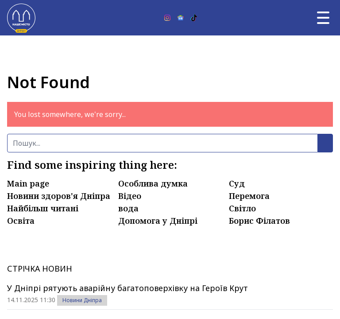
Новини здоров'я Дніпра (58, 196)
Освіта (21, 220)
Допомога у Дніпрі (157, 220)
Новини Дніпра (82, 300)
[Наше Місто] (21, 18)
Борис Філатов (259, 220)
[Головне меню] (323, 18)
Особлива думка (153, 183)
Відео (129, 196)
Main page (28, 183)
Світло (242, 208)
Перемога (249, 196)
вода (128, 208)
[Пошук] (162, 143)
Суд (237, 183)
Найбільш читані (42, 208)
